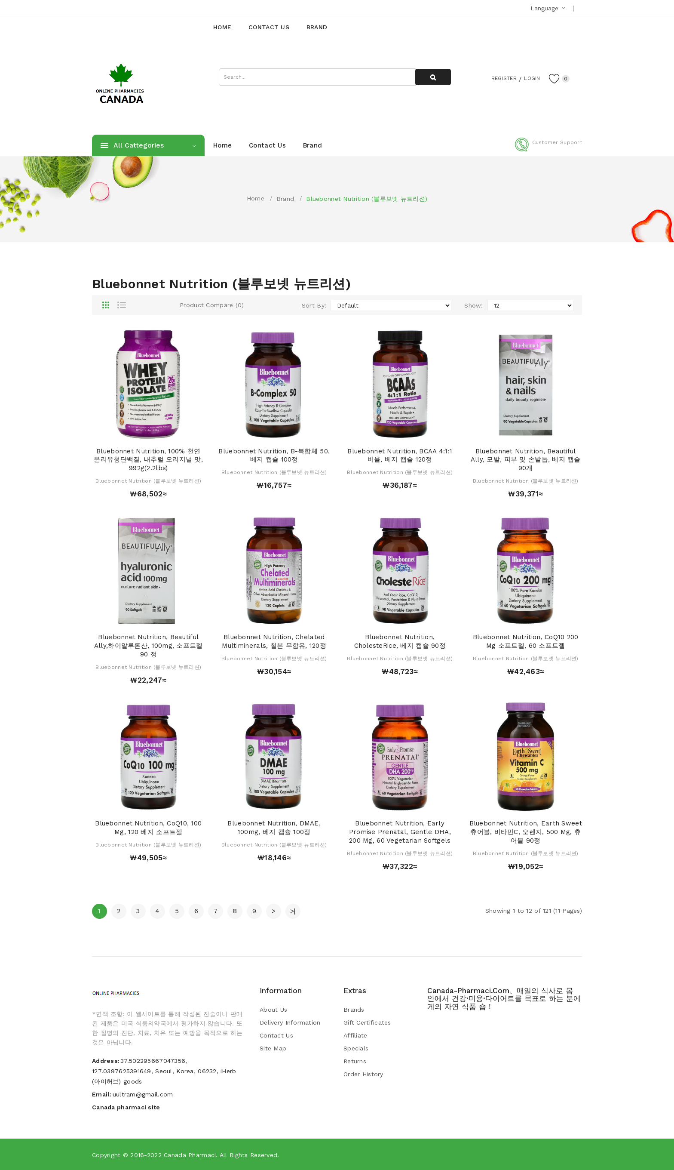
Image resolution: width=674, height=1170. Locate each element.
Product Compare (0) (212, 305)
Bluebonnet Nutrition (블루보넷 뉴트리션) (366, 198)
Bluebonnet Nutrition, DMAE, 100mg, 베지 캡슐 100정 (274, 827)
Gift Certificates (367, 1022)
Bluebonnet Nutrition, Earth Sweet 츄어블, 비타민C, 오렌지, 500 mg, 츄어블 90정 (525, 831)
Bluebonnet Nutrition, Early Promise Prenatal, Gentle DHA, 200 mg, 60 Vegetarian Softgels (400, 831)
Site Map (273, 1048)
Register (496, 77)
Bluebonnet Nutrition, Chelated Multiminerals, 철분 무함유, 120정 (274, 641)
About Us (273, 1009)
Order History (363, 1074)
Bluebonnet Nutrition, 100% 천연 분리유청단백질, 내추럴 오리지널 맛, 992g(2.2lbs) (148, 459)
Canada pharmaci (190, 1155)
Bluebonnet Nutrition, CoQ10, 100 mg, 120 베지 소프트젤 (148, 827)
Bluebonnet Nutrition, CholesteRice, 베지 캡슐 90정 (400, 641)
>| (293, 911)
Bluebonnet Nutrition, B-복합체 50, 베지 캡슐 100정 (274, 455)
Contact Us (276, 1035)
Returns (354, 1061)
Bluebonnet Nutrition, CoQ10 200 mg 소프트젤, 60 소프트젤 (526, 641)
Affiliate (355, 1035)
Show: (473, 305)
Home (255, 198)
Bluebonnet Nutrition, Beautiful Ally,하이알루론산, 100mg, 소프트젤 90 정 (148, 645)
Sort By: (314, 305)
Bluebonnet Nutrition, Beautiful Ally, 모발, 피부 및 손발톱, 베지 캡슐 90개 (526, 459)
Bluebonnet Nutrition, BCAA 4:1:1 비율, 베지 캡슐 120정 (399, 455)
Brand (285, 198)
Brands (354, 1009)
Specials (355, 1048)
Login (528, 77)
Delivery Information (290, 1022)
